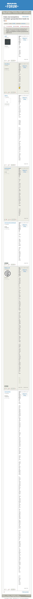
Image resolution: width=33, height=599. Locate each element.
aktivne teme (14, 11)
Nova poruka (25, 16)
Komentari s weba (15, 595)
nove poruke (26, 11)
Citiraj (24, 39)
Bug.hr (3, 595)
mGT (6, 36)
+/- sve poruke (9, 26)
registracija (8, 11)
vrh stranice (28, 595)
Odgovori (25, 38)
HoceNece (7, 64)
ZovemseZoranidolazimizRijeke (13, 222)
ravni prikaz (16, 26)
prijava (3, 11)
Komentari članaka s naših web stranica (11, 596)
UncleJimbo (8, 392)
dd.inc (6, 95)
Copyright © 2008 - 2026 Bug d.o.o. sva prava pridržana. (16, 598)
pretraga (8, 12)
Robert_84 (7, 268)
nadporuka (25, 387)
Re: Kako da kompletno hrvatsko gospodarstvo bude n (20, 272)
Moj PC (6, 263)
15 (6, 219)
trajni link (26, 59)
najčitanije (20, 11)
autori (4, 12)
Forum (8, 595)
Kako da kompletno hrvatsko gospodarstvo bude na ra (20, 40)
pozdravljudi (8, 168)
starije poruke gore (25, 26)
